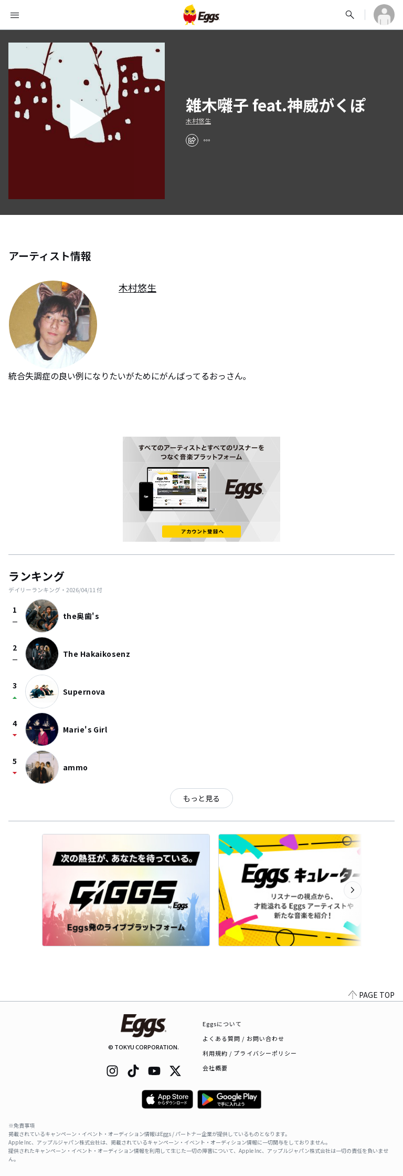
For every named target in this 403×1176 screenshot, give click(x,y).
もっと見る (201, 798)
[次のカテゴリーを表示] (353, 890)
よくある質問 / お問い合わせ (244, 1038)
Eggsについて (222, 1023)
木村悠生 (198, 121)
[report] (206, 140)
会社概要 (215, 1068)
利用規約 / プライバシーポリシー (250, 1053)
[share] (192, 140)
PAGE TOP (371, 994)
